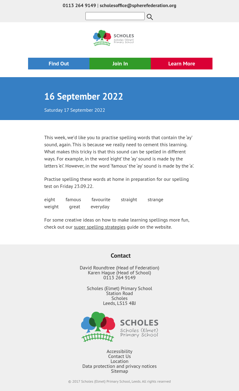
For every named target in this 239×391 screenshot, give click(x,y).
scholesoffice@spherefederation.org (138, 5)
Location (119, 361)
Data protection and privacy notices (119, 366)
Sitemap (119, 371)
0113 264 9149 (79, 5)
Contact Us (119, 356)
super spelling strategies (100, 227)
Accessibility (120, 351)
